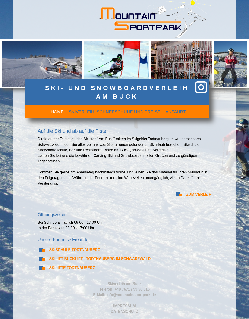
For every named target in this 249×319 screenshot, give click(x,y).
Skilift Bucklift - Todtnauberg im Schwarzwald (100, 259)
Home (57, 111)
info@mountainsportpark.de (131, 295)
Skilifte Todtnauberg (72, 268)
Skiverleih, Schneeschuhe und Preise (115, 111)
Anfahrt (176, 111)
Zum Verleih (198, 194)
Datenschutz (124, 311)
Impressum (124, 306)
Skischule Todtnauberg (75, 250)
